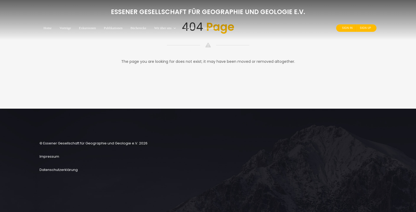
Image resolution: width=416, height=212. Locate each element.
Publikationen (113, 28)
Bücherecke (138, 28)
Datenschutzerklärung (59, 169)
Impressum (49, 156)
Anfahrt (189, 28)
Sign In (347, 28)
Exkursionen (87, 28)
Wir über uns (165, 28)
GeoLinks (209, 28)
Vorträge (65, 28)
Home (48, 28)
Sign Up (365, 28)
